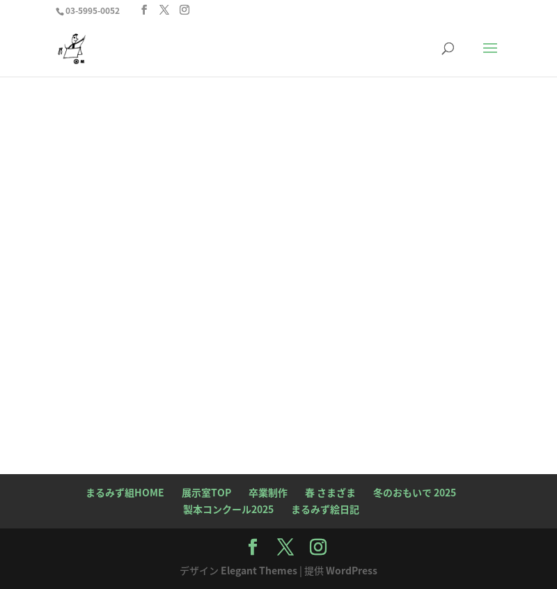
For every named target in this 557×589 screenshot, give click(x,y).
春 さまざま (330, 492)
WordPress (351, 570)
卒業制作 (268, 492)
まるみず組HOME (125, 492)
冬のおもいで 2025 (414, 492)
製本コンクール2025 (228, 509)
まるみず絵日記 (325, 509)
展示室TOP (206, 492)
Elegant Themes (259, 570)
